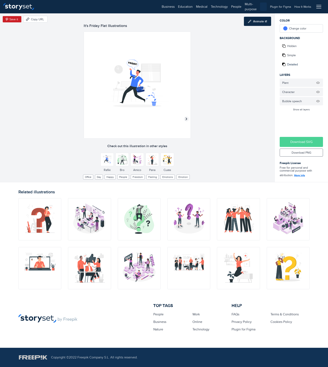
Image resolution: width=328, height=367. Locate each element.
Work (196, 314)
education (64, 6)
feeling (152, 177)
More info (299, 175)
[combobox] (207, 7)
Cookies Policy (281, 321)
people (115, 6)
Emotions (167, 177)
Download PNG (301, 152)
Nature (158, 329)
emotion (183, 177)
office (88, 177)
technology (98, 6)
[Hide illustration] (317, 82)
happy (110, 177)
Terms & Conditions (284, 314)
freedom (138, 177)
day (99, 177)
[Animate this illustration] (257, 21)
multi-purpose (134, 6)
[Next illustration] (186, 118)
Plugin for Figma (243, 329)
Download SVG (301, 141)
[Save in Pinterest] (12, 19)
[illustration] (39, 219)
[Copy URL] (35, 19)
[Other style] (107, 159)
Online (197, 321)
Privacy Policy (242, 321)
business (47, 6)
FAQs (235, 314)
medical (81, 6)
